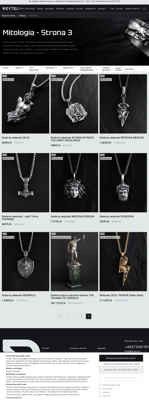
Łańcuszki (70, 9)
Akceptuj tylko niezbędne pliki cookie (121, 370)
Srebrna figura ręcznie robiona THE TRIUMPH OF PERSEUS (72, 296)
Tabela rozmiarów (132, 9)
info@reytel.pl (132, 351)
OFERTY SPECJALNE (27, 9)
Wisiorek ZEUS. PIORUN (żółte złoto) (121, 295)
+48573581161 (137, 347)
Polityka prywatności (14, 397)
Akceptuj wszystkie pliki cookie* (121, 358)
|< (61, 316)
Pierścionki (60, 9)
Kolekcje (102, 9)
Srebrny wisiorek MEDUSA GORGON (72, 216)
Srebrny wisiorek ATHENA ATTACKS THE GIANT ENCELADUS (72, 139)
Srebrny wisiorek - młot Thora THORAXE (20, 218)
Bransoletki (49, 9)
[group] (25, 104)
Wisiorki (40, 9)
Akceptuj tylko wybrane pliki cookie (121, 377)
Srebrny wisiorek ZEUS (15, 137)
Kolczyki (79, 9)
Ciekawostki (90, 9)
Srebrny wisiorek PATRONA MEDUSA (122, 137)
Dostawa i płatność (78, 348)
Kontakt (119, 9)
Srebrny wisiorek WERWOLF (19, 295)
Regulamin (101, 348)
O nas (112, 9)
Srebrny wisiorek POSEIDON (117, 216)
